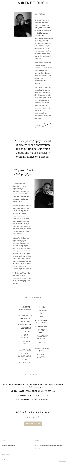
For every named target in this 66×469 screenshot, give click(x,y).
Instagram (25, 278)
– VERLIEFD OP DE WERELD (33, 399)
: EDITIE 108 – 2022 (33, 395)
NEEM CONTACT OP (33, 424)
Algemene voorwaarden (9, 445)
